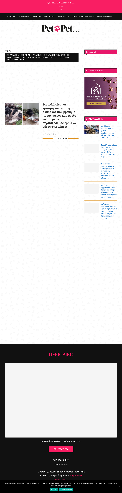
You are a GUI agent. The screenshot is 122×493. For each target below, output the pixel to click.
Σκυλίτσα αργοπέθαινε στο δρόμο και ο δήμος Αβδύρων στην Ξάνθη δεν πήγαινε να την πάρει (109, 188)
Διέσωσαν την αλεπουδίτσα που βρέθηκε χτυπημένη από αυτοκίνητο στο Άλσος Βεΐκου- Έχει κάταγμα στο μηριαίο (109, 208)
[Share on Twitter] (60, 138)
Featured (37, 17)
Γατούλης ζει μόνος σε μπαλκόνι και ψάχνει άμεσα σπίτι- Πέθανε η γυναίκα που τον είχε (109, 148)
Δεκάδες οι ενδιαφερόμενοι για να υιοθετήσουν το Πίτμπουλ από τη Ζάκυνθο (109, 130)
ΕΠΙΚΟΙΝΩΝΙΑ (24, 17)
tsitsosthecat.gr (61, 461)
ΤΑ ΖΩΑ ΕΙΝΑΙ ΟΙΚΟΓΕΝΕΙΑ (83, 17)
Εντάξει (53, 489)
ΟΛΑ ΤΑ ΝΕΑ (49, 17)
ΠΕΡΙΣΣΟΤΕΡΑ (61, 446)
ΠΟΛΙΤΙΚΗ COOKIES (61, 477)
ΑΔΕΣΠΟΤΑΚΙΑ (63, 17)
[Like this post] (55, 138)
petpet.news (75, 473)
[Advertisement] (42, 82)
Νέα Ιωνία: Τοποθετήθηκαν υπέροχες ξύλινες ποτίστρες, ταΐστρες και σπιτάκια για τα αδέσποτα (108, 168)
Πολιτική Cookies (66, 489)
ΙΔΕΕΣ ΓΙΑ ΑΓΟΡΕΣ (104, 17)
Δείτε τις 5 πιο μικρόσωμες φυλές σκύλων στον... (61, 438)
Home (61, 6)
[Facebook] (61, 9)
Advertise (11, 17)
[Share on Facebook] (58, 138)
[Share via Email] (66, 138)
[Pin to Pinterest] (63, 138)
